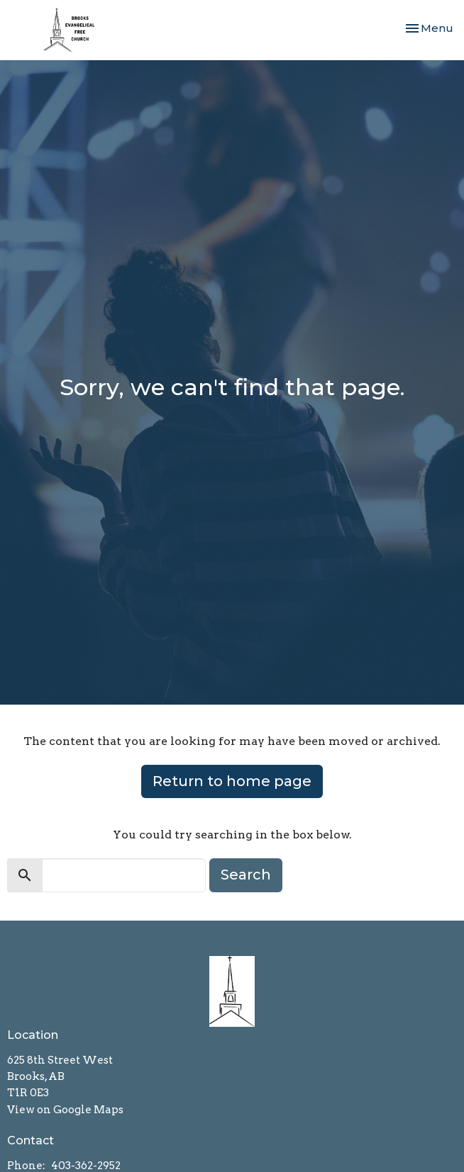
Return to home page (232, 781)
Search (246, 874)
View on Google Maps (65, 1109)
